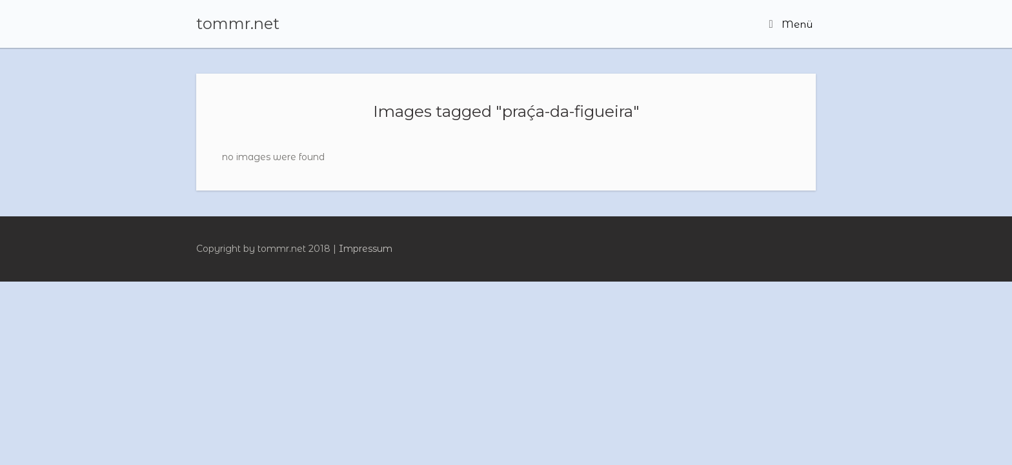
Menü (791, 24)
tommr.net (237, 24)
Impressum (365, 248)
